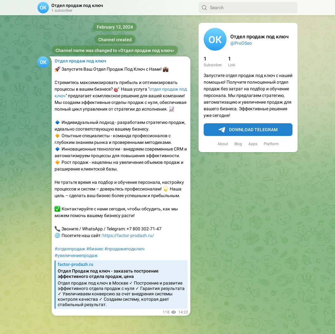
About (223, 144)
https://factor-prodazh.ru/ (128, 235)
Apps (252, 144)
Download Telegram (248, 130)
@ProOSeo (241, 43)
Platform (271, 144)
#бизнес (94, 248)
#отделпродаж (70, 248)
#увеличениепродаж (76, 255)
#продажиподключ (124, 248)
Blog (238, 144)
